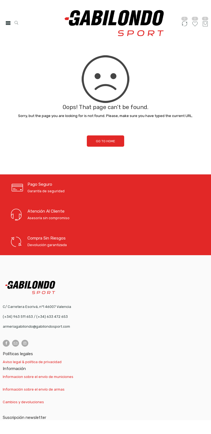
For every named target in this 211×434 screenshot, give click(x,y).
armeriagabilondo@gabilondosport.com (36, 326)
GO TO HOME (105, 141)
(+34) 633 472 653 (52, 317)
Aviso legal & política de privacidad (32, 362)
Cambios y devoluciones (23, 402)
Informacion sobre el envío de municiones (38, 377)
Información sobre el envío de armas (34, 389)
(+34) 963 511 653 (18, 317)
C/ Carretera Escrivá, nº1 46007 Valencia (37, 307)
